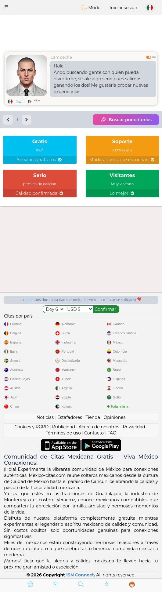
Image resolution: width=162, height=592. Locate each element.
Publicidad (63, 427)
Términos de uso (63, 433)
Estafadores (69, 417)
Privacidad (134, 427)
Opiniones (114, 417)
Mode (91, 8)
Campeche (61, 57)
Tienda (93, 417)
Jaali (20, 101)
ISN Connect (80, 575)
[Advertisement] (81, 32)
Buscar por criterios (126, 120)
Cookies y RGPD (31, 427)
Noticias (45, 417)
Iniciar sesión (123, 7)
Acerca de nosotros (98, 427)
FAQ (111, 433)
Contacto (94, 433)
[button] (6, 6)
